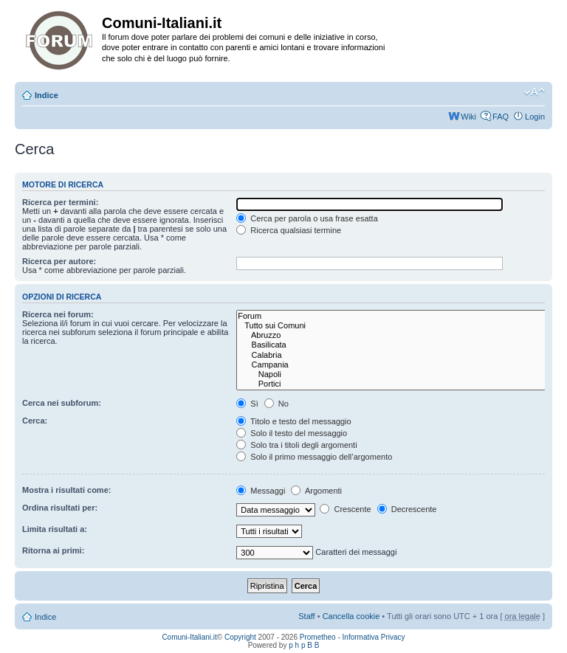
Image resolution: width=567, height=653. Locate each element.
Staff (306, 616)
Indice (46, 95)
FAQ (500, 116)
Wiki (468, 116)
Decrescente (407, 509)
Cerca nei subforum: (61, 402)
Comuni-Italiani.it (189, 637)
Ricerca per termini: (60, 202)
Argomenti (316, 490)
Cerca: (34, 420)
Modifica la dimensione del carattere (534, 92)
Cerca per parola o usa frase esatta (306, 218)
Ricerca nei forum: (58, 314)
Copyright (240, 637)
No (276, 403)
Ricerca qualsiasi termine (288, 230)
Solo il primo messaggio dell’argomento (314, 456)
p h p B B (304, 645)
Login (535, 116)
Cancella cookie (351, 616)
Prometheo (318, 637)
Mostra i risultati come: (66, 490)
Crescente (345, 509)
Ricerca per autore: (59, 261)
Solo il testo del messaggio (291, 433)
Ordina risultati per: (59, 507)
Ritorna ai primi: (53, 550)
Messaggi (260, 490)
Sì (247, 403)
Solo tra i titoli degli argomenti (296, 444)
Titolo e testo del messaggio (293, 421)
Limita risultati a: (54, 529)
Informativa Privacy (374, 637)
